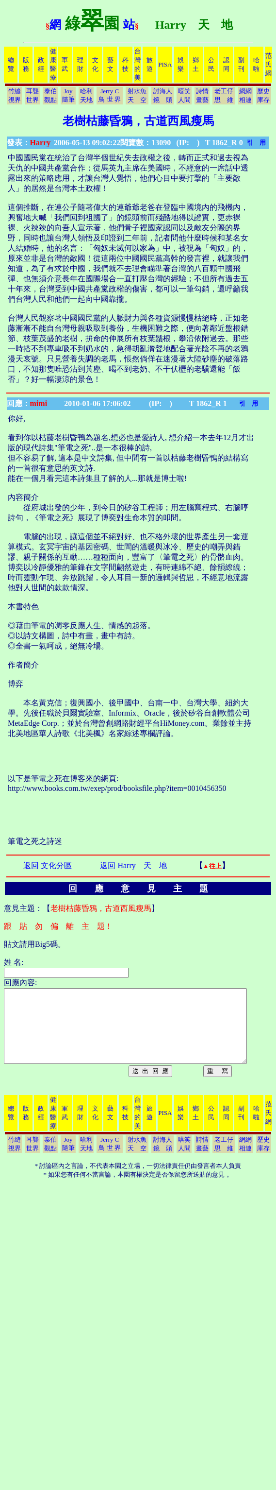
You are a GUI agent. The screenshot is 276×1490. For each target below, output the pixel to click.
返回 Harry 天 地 (133, 865)
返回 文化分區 (47, 865)
